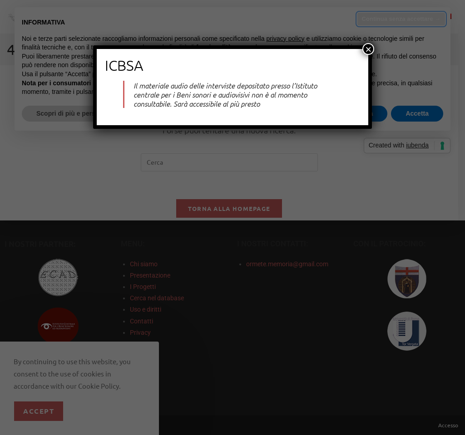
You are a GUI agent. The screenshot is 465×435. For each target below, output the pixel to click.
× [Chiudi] (368, 49)
